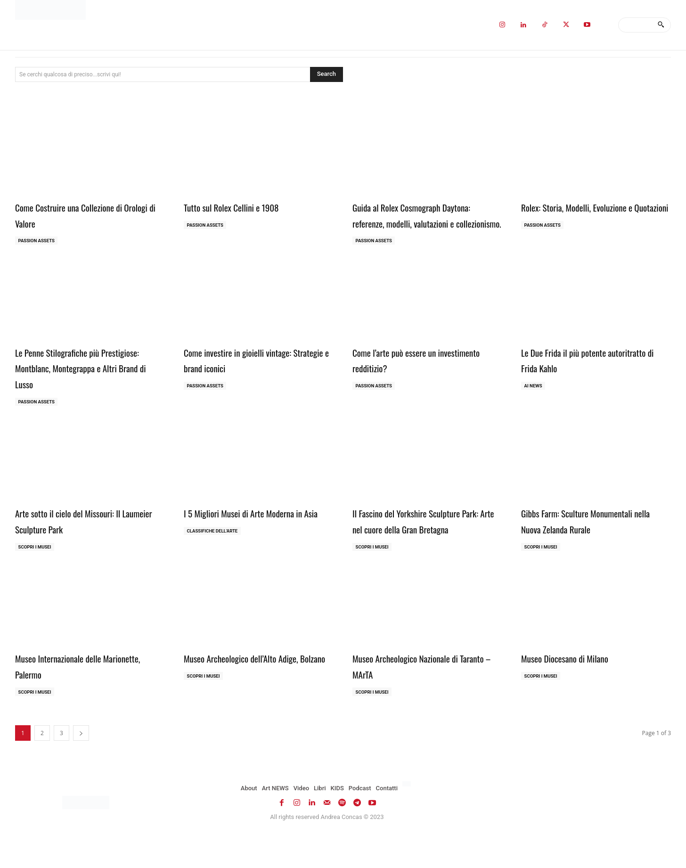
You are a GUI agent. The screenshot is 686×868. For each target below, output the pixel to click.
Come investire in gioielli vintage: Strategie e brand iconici (251, 376)
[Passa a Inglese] (407, 819)
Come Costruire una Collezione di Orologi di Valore (82, 214)
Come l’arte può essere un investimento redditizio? (405, 376)
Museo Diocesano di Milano (576, 691)
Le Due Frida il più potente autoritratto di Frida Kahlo (575, 376)
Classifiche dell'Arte (213, 564)
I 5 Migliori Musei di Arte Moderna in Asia (258, 537)
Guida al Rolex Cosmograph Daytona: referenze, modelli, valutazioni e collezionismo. (426, 222)
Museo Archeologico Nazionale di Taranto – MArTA (419, 699)
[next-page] (81, 768)
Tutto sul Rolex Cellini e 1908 (244, 206)
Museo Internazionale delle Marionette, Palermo (69, 699)
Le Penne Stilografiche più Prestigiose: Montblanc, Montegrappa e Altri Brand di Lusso (86, 384)
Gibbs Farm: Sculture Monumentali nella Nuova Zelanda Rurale (591, 537)
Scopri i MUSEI (35, 564)
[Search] (661, 25)
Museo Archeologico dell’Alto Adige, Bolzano (256, 699)
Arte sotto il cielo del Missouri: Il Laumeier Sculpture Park (81, 537)
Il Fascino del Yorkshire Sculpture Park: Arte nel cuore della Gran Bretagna (420, 545)
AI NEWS (533, 402)
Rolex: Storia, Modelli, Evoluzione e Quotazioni (591, 214)
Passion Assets (37, 241)
